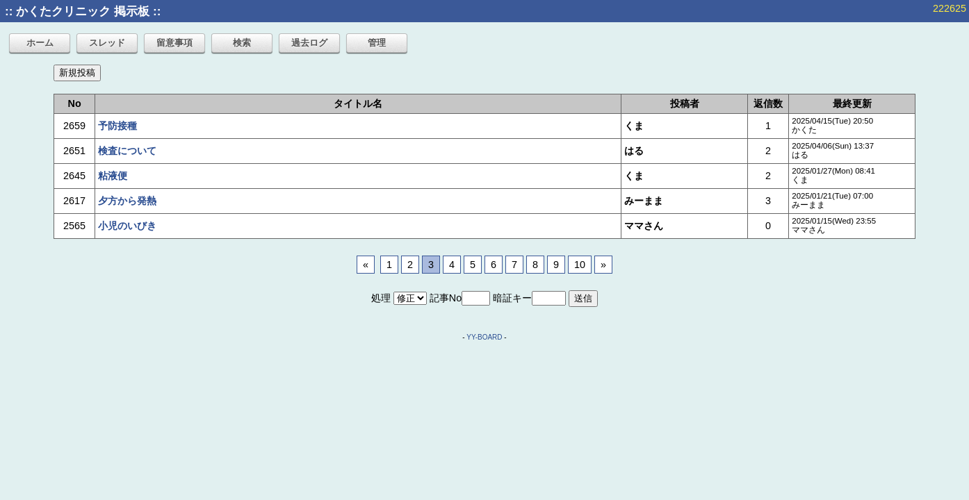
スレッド (107, 43)
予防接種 (117, 125)
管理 (377, 43)
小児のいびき (127, 225)
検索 (242, 43)
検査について (127, 150)
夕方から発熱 (127, 200)
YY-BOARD (484, 337)
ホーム (40, 43)
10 (579, 264)
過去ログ (309, 43)
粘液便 (112, 175)
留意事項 (174, 43)
